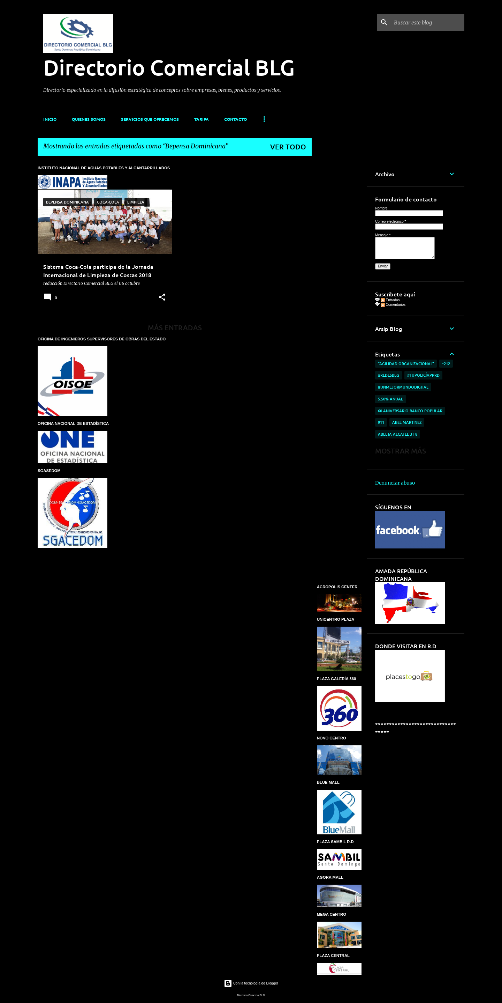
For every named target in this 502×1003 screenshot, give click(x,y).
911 (381, 422)
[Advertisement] (339, 266)
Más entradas (175, 327)
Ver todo (288, 146)
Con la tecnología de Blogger (251, 983)
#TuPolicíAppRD (423, 375)
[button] (162, 297)
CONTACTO (235, 119)
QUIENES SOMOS (89, 119)
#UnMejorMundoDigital (403, 387)
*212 (446, 364)
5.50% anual (390, 399)
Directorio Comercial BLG (169, 67)
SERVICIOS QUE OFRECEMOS (150, 119)
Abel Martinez (406, 422)
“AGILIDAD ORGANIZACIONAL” (406, 364)
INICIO (49, 119)
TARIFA (201, 119)
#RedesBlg (388, 375)
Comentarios (393, 305)
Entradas (390, 300)
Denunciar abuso (395, 483)
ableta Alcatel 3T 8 (397, 434)
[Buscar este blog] (427, 22)
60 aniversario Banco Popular (410, 411)
